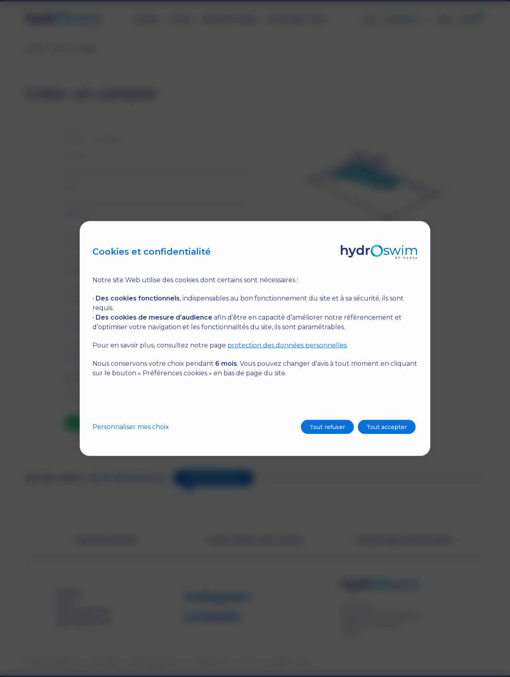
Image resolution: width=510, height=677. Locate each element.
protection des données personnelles (287, 345)
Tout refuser (327, 427)
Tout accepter (387, 427)
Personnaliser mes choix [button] (130, 427)
